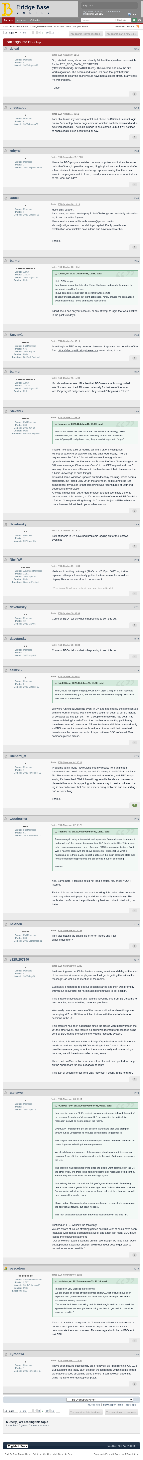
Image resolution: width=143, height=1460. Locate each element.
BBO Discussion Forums (15, 26)
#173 (136, 670)
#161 (136, 49)
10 (47, 32)
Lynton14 (17, 1354)
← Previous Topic (92, 1405)
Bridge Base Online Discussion (48, 26)
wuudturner (18, 818)
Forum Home (24, 1454)
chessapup (18, 107)
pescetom (17, 1268)
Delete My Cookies (42, 1454)
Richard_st (18, 756)
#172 (136, 639)
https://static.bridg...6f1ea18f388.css (73, 68)
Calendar (35, 20)
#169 (136, 524)
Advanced (139, 20)
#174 (136, 756)
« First (23, 32)
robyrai (15, 150)
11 (52, 32)
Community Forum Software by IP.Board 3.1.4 (115, 1454)
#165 (136, 261)
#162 (136, 108)
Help (132, 14)
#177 (136, 960)
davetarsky (18, 524)
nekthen (16, 924)
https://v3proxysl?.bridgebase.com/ (78, 350)
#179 (136, 1269)
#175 (136, 819)
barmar (15, 260)
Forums (8, 20)
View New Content (124, 26)
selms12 (16, 670)
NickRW (16, 559)
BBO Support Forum (77, 26)
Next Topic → (132, 1405)
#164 (136, 198)
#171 (136, 607)
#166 (136, 335)
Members (21, 20)
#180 (136, 1354)
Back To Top (11, 1454)
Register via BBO (94, 14)
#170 (136, 560)
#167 (136, 372)
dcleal (14, 48)
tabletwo (16, 1092)
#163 (136, 151)
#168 (136, 411)
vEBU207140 (19, 959)
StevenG (16, 335)
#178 (136, 1093)
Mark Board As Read (63, 1454)
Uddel (14, 198)
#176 (136, 924)
